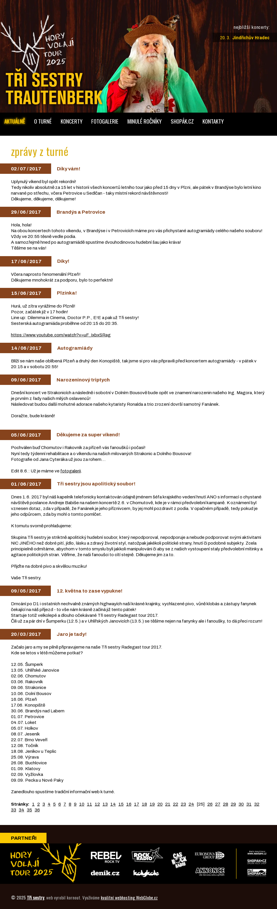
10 (81, 804)
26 (210, 804)
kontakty (213, 121)
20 (160, 804)
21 (167, 804)
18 (144, 804)
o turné (43, 121)
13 (105, 804)
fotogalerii (70, 470)
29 (233, 804)
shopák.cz (182, 121)
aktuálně (14, 121)
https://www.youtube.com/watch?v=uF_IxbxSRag (61, 334)
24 (191, 804)
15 (121, 804)
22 (175, 804)
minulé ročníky (144, 121)
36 (37, 809)
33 (13, 809)
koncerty (72, 121)
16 (128, 804)
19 (152, 804)
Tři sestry (35, 897)
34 (21, 809)
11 (89, 804)
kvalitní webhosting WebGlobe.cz (129, 897)
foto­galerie (104, 121)
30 (241, 804)
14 (113, 804)
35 (29, 809)
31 (249, 804)
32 (256, 804)
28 (225, 804)
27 (217, 804)
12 (97, 804)
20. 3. (244, 37)
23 (183, 804)
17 (136, 804)
